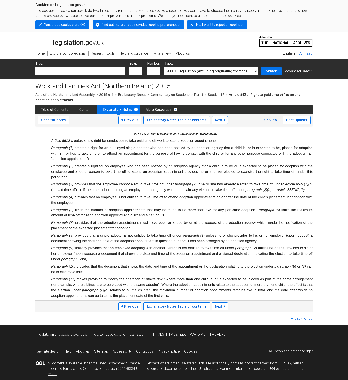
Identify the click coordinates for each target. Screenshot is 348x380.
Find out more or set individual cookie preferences (140, 25)
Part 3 (198, 95)
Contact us (144, 351)
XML (201, 334)
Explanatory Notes (132, 95)
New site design (48, 351)
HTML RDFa (216, 334)
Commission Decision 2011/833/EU (110, 368)
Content (85, 109)
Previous (131, 120)
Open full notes (53, 120)
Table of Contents (54, 109)
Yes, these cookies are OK (64, 25)
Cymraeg (306, 53)
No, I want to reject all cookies (219, 25)
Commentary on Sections (170, 95)
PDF (193, 334)
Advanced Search (299, 71)
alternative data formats (115, 334)
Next (218, 120)
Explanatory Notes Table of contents (176, 120)
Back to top (303, 318)
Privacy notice (169, 351)
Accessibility (122, 351)
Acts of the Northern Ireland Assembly (65, 95)
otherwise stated (183, 363)
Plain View (268, 120)
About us (83, 351)
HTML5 (158, 334)
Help (68, 351)
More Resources (159, 109)
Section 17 (216, 95)
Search (271, 71)
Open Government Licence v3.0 (122, 363)
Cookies (190, 351)
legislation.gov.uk (69, 41)
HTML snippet (176, 334)
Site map (101, 351)
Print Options (296, 120)
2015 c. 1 (106, 95)
